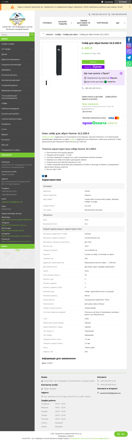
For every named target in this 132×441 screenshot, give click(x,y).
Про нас (5, 145)
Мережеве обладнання (11, 90)
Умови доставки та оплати (83, 23)
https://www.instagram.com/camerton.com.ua (17, 236)
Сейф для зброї (48, 137)
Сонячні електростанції (11, 119)
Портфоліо (6, 124)
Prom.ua (78, 434)
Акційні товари (8, 44)
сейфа (72, 139)
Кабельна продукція (10, 108)
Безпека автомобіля (10, 113)
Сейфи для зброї (70, 34)
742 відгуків (108, 2)
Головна (47, 23)
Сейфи (4, 103)
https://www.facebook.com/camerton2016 (17, 241)
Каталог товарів (62, 23)
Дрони (4, 54)
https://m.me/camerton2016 (13, 230)
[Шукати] (32, 34)
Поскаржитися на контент (79, 438)
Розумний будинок (10, 85)
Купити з (93, 67)
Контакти (6, 139)
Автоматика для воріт (11, 80)
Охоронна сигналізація (11, 64)
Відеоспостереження (10, 59)
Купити (93, 62)
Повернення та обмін (11, 150)
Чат (121, 434)
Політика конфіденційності (100, 438)
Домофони (6, 70)
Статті (4, 129)
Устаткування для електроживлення (9, 96)
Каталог (49, 34)
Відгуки (5, 134)
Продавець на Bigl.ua (66, 436)
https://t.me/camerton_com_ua (14, 225)
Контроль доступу (9, 75)
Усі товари (6, 49)
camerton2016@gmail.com (12, 202)
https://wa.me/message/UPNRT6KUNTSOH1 (17, 219)
